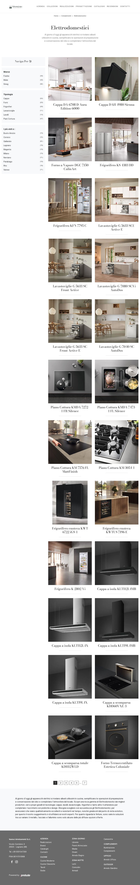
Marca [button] (7, 71)
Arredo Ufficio (110, 860)
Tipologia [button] (8, 94)
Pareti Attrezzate (79, 846)
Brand (42, 846)
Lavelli (6, 115)
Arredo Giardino (110, 868)
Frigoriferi (8, 107)
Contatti (125, 6)
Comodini (76, 867)
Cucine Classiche (47, 864)
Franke (6, 76)
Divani (74, 852)
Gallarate (7, 141)
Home (56, 16)
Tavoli (42, 867)
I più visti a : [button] (9, 129)
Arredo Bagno (78, 855)
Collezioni (52, 6)
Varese (6, 170)
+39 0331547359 (19, 852)
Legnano (7, 145)
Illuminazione (109, 848)
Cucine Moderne (47, 861)
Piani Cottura (9, 119)
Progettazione (84, 6)
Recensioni (112, 6)
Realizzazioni (67, 6)
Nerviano (7, 158)
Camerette (108, 839)
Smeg (6, 84)
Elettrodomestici (80, 16)
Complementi (66, 16)
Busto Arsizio (9, 133)
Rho (5, 166)
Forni (6, 103)
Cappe (6, 98)
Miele (6, 80)
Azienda (41, 6)
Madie (74, 849)
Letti (74, 864)
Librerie (75, 842)
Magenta (7, 149)
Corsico (7, 137)
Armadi (75, 871)
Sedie (42, 871)
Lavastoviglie (9, 111)
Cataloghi (99, 6)
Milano (6, 153)
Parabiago (8, 162)
